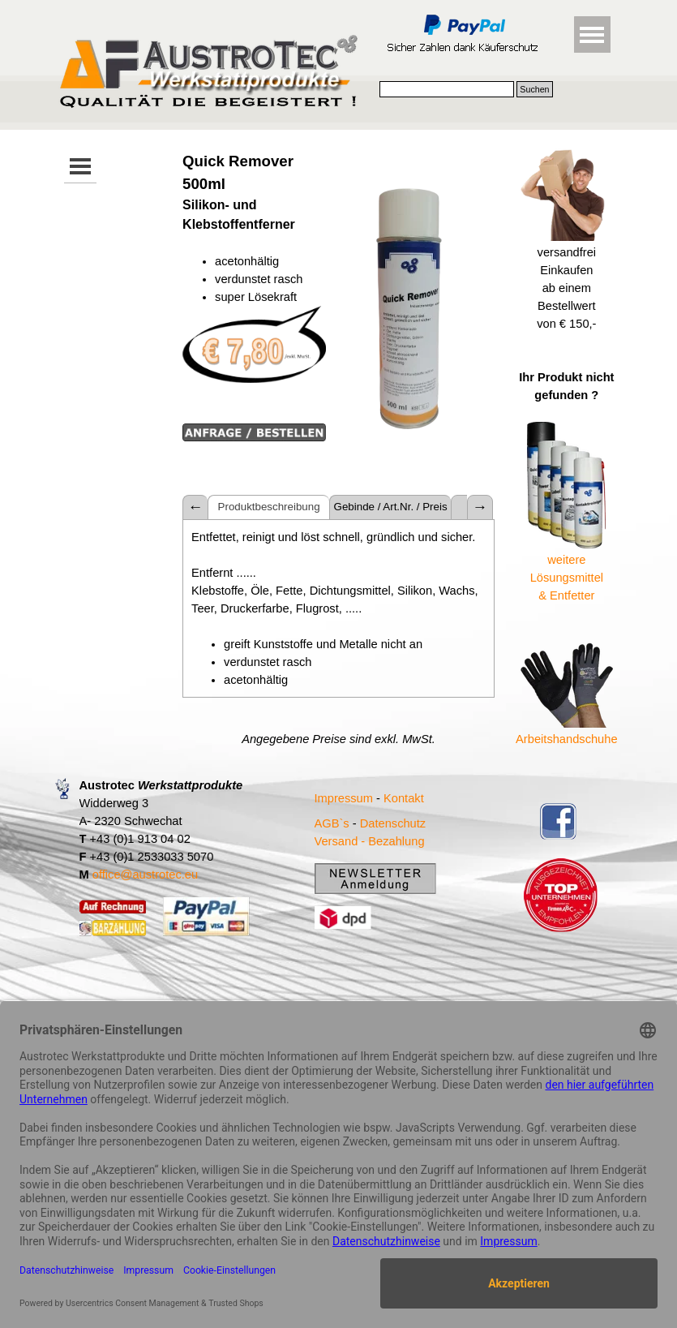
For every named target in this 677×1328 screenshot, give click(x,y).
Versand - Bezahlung (370, 841)
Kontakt (403, 798)
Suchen (534, 89)
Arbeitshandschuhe (566, 739)
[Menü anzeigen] (592, 34)
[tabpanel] (254, 306)
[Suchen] (447, 89)
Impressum (344, 798)
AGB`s (332, 823)
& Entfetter (566, 595)
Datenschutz (393, 823)
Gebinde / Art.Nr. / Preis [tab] (391, 507)
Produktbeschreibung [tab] (269, 507)
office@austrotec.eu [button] (145, 874)
